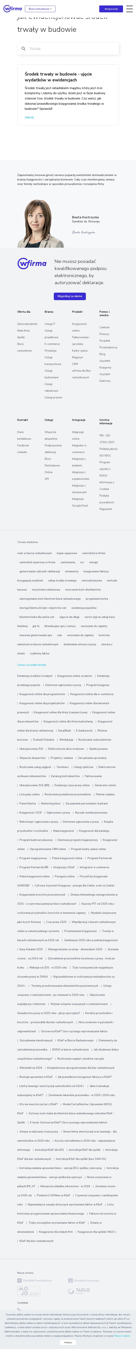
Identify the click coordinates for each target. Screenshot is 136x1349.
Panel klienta (27, 803)
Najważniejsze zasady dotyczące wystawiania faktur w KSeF (65, 1204)
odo (59, 635)
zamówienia (67, 562)
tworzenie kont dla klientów (83, 590)
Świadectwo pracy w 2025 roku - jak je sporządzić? (48, 1013)
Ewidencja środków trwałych (34, 676)
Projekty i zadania (62, 758)
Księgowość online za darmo (74, 676)
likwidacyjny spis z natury (60, 626)
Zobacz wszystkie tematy (31, 665)
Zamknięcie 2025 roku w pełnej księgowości (91, 940)
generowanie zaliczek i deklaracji (39, 571)
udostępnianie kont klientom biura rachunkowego (50, 599)
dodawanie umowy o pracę (80, 644)
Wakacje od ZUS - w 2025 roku (48, 967)
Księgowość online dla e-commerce (92, 694)
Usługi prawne (53, 397)
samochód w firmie (93, 553)
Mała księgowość (63, 831)
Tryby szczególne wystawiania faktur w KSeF (57, 1223)
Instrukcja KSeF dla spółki (84, 1150)
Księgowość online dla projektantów (42, 703)
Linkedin (22, 452)
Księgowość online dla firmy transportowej (60, 712)
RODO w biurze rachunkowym (70, 1049)
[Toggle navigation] (129, 9)
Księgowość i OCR (30, 813)
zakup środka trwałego (62, 580)
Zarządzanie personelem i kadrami (87, 803)
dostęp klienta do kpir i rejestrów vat (42, 608)
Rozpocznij (111, 9)
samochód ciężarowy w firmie (37, 562)
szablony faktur (40, 653)
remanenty (72, 571)
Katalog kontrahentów (65, 776)
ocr (82, 562)
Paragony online (65, 876)
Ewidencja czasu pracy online (72, 785)
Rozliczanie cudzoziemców (94, 740)
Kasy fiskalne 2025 (31, 949)
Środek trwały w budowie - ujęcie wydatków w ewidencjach (58, 77)
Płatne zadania (105, 794)
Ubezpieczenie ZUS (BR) (34, 785)
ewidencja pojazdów (84, 608)
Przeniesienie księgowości (80, 931)
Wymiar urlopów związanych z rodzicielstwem (79, 1004)
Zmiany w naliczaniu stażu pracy (38, 1132)
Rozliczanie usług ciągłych (35, 767)
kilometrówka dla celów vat (36, 617)
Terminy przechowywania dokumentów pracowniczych (64, 986)
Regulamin (105, 509)
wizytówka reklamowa (46, 590)
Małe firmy (23, 331)
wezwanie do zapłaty (94, 626)
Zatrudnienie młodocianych (36, 1040)
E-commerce (52, 344)
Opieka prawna (98, 749)
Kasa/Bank (64, 731)
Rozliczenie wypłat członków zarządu (80, 1059)
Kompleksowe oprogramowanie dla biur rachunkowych (80, 1068)
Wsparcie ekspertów (32, 758)
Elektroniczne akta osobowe (66, 749)
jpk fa (36, 626)
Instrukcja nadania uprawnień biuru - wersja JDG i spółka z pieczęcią (60, 1168)
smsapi (93, 562)
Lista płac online (29, 794)
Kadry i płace (79, 351)
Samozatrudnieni (27, 324)
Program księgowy (97, 685)
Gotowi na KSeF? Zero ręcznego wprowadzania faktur (74, 1031)
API (47, 479)
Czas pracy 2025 (56, 922)
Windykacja (66, 740)
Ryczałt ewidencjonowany (91, 813)
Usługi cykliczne (83, 767)
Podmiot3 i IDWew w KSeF (53, 1195)
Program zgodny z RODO (105, 469)
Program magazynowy (33, 858)
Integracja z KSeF (64, 867)
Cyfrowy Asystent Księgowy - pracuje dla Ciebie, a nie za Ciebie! (74, 885)
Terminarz (62, 767)
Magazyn (77, 357)
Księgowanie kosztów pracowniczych (42, 895)
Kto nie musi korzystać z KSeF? (38, 1104)
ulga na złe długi (69, 617)
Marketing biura (50, 803)
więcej (29, 117)
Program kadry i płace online (88, 849)
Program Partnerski (99, 858)
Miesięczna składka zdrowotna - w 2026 (65, 1186)
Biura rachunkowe (39, 9)
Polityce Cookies (122, 1335)
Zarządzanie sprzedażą (92, 758)
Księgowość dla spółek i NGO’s (97, 1232)
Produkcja (50, 351)
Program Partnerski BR (33, 867)
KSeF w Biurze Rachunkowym (76, 1040)
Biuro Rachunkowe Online (52, 465)
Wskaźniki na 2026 (30, 1068)
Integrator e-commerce (94, 867)
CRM (75, 364)
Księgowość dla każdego (94, 831)
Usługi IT (50, 324)
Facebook (23, 445)
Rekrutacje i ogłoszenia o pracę (39, 822)
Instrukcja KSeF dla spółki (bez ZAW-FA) (81, 1159)
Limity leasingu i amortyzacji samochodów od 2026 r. (52, 1086)
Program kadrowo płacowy (36, 840)
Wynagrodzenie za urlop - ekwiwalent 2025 (75, 949)
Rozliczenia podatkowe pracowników (68, 794)
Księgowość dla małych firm (56, 1232)
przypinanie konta (97, 599)
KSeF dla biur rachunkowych (36, 1241)
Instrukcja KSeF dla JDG (49, 1150)
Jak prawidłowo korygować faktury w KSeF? (85, 1077)
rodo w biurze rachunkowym (34, 553)
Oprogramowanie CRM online (48, 849)
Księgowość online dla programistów (42, 694)
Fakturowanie (93, 776)
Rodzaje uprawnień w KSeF (36, 1077)
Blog (102, 354)
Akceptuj (68, 1342)
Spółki (21, 337)
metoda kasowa (92, 580)
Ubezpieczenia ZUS (31, 749)
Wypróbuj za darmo (69, 296)
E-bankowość (84, 731)
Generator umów (105, 785)
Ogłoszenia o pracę (58, 813)
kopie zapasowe (67, 553)
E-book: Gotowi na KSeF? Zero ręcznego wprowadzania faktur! (68, 1122)
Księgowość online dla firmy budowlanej (68, 721)
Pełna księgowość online (67, 858)
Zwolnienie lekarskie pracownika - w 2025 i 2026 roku (82, 1095)
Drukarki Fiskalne (43, 740)
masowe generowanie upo (35, 635)
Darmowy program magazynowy (78, 840)
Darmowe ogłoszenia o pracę (63, 685)
